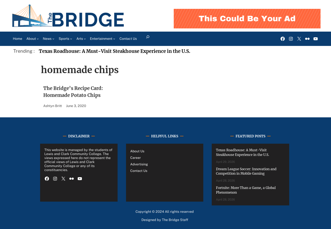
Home (17, 39)
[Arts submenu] (85, 39)
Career (135, 157)
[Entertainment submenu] (114, 39)
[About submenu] (38, 39)
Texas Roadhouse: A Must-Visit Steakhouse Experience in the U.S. (114, 51)
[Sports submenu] (71, 39)
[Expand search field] (148, 39)
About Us (137, 151)
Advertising (139, 164)
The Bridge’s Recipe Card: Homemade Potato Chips (73, 91)
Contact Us (138, 171)
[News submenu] (53, 39)
